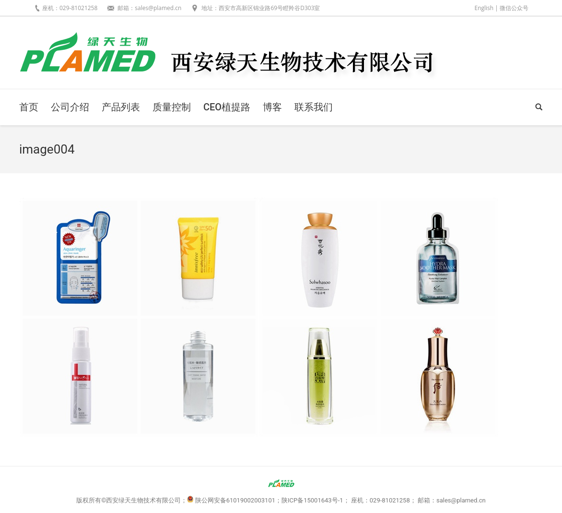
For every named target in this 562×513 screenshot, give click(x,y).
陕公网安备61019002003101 (235, 500)
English (483, 8)
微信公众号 (514, 8)
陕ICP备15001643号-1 (312, 500)
